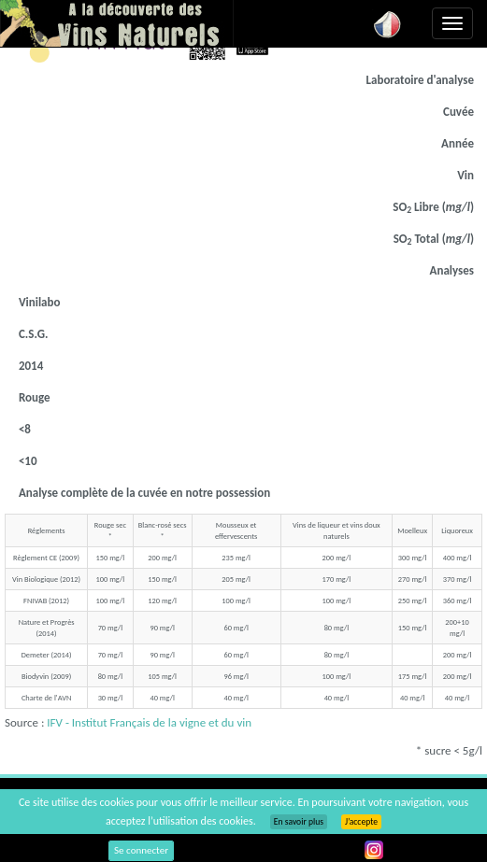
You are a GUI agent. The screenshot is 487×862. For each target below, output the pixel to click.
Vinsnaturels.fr (117, 23)
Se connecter (141, 850)
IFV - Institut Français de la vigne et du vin (149, 722)
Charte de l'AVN (46, 697)
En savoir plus (298, 821)
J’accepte (361, 821)
